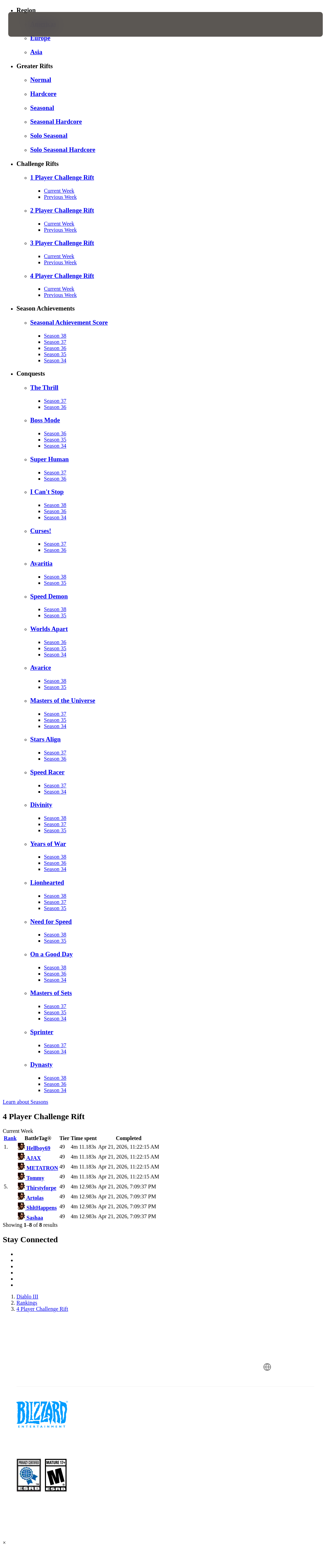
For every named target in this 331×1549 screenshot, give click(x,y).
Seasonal (42, 107)
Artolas (31, 1198)
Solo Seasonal (49, 135)
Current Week (59, 191)
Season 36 (55, 348)
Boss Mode (45, 420)
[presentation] (28, 24)
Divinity (41, 804)
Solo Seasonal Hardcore (62, 149)
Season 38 (55, 336)
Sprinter (42, 1032)
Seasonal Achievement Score (69, 322)
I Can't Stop (47, 491)
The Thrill (44, 387)
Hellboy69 (34, 1148)
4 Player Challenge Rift (62, 275)
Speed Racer (47, 772)
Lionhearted (47, 882)
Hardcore (43, 93)
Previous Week (60, 197)
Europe (40, 37)
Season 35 (55, 354)
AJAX (29, 1158)
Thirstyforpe (37, 1188)
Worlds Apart (49, 628)
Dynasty (41, 1064)
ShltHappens (37, 1208)
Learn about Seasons (25, 1102)
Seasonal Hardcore (56, 121)
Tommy (31, 1178)
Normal (40, 79)
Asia (36, 52)
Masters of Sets (51, 992)
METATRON (38, 1168)
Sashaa (30, 1218)
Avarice (40, 667)
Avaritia (41, 563)
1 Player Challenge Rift (62, 177)
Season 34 (55, 360)
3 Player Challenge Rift (62, 242)
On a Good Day (51, 954)
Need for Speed (51, 921)
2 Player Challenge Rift (62, 210)
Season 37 (55, 342)
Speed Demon (49, 596)
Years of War (48, 843)
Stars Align (45, 739)
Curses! (40, 530)
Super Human (49, 459)
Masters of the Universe (62, 700)
